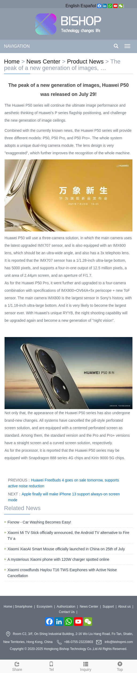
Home (12, 61)
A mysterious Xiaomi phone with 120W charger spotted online (58, 559)
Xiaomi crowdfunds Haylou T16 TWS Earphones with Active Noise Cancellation (62, 573)
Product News (85, 61)
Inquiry (86, 666)
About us (124, 606)
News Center (43, 61)
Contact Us (67, 612)
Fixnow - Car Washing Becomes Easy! (39, 522)
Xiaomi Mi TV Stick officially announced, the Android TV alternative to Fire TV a (68, 535)
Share (17, 666)
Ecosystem (44, 606)
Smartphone (23, 606)
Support (108, 606)
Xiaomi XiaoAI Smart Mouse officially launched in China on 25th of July (66, 549)
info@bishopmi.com (119, 642)
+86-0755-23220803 (78, 642)
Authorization (66, 606)
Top (120, 666)
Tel (51, 666)
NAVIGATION (17, 46)
